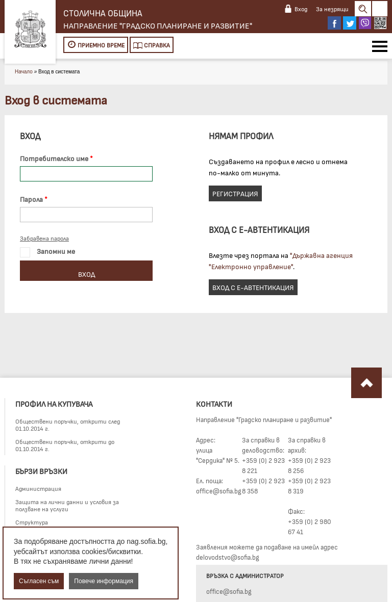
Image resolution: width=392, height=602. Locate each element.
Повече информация (103, 581)
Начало (24, 71)
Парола (31, 199)
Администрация (38, 488)
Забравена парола (44, 238)
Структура (31, 522)
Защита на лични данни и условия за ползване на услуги (67, 505)
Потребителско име (54, 158)
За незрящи (332, 8)
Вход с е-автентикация (253, 287)
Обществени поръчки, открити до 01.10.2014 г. (64, 445)
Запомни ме (47, 252)
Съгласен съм (39, 581)
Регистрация (235, 193)
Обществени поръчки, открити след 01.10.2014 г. (67, 424)
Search (363, 8)
